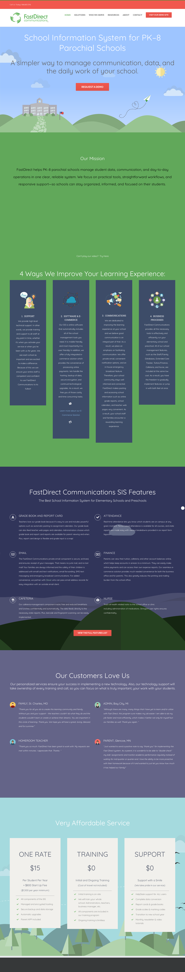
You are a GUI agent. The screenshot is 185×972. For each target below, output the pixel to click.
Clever (49, 579)
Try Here (104, 256)
